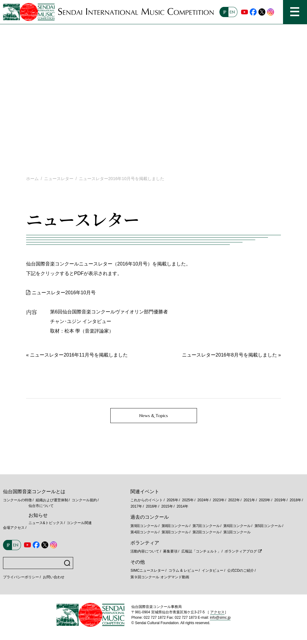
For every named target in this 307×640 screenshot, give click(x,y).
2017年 (136, 506)
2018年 (295, 500)
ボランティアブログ (241, 551)
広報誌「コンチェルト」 (201, 551)
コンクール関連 (79, 523)
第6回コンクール (237, 526)
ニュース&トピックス (45, 523)
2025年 (188, 500)
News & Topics (153, 415)
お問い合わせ (53, 577)
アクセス (217, 612)
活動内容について (144, 551)
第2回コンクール (206, 532)
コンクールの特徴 (17, 500)
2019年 (280, 500)
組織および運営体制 (52, 500)
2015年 (167, 506)
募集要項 (170, 551)
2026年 (172, 500)
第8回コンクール (175, 526)
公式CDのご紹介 (240, 570)
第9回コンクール (144, 526)
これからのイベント (146, 500)
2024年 (203, 500)
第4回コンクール (144, 532)
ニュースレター (58, 178)
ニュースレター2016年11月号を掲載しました (78, 354)
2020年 (265, 500)
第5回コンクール (268, 526)
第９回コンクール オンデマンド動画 (159, 577)
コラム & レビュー (183, 570)
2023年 (219, 500)
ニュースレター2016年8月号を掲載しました (229, 354)
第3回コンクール (175, 532)
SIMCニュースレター (147, 570)
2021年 (249, 500)
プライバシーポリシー (21, 577)
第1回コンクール (237, 532)
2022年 (234, 500)
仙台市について (41, 506)
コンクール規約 (84, 500)
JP (224, 12)
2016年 (152, 506)
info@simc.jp (220, 617)
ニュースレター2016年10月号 (64, 292)
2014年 (182, 506)
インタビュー (212, 570)
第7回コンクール (206, 526)
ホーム (32, 178)
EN (232, 12)
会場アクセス (14, 528)
